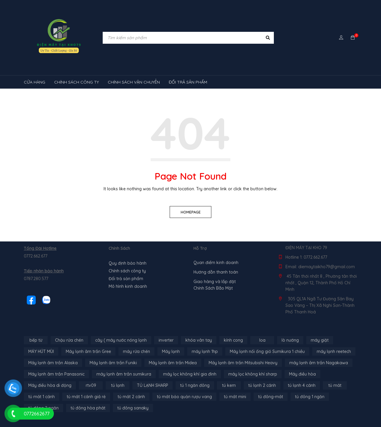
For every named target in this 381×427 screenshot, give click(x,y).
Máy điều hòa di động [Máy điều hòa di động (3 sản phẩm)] (49, 385)
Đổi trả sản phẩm (126, 278)
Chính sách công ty (127, 271)
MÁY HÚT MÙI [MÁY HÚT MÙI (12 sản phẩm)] (41, 351)
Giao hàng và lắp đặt (214, 281)
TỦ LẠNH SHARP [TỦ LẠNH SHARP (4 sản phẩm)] (152, 385)
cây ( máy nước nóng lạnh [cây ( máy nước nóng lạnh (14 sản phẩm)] (121, 340)
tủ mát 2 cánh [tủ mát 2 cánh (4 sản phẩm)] (131, 396)
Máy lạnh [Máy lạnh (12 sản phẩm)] (171, 351)
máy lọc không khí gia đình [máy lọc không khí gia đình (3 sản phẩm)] (189, 374)
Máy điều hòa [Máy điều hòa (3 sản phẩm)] (302, 374)
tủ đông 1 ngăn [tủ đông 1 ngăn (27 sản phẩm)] (309, 396)
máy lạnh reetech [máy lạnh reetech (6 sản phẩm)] (334, 351)
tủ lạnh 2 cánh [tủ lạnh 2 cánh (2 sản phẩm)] (262, 385)
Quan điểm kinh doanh (215, 262)
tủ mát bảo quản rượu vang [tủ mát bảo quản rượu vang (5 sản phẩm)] (184, 396)
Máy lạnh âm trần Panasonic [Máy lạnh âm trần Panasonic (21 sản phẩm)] (56, 374)
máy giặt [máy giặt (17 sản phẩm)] (320, 340)
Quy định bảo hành (127, 263)
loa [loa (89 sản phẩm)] (262, 340)
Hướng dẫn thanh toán (215, 272)
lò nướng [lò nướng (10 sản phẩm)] (290, 340)
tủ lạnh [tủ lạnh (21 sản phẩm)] (117, 385)
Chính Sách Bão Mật (213, 288)
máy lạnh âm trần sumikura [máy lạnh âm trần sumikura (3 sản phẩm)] (123, 374)
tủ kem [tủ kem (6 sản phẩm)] (229, 385)
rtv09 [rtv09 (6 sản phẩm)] (91, 385)
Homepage (191, 212)
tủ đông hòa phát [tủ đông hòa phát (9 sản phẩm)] (88, 408)
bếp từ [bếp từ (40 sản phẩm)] (35, 340)
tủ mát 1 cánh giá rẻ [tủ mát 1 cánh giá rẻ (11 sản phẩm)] (86, 396)
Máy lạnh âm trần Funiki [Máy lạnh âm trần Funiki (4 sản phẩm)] (113, 362)
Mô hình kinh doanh (128, 286)
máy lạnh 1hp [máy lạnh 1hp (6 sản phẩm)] (205, 351)
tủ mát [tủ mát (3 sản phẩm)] (334, 385)
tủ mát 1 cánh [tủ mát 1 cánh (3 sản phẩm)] (41, 396)
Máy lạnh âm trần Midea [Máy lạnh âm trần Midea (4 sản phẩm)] (173, 362)
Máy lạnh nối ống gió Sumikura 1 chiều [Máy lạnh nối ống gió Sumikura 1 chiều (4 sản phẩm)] (267, 351)
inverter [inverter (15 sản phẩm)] (166, 340)
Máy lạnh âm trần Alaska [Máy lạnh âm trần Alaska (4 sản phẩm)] (53, 362)
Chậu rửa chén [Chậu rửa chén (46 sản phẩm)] (69, 340)
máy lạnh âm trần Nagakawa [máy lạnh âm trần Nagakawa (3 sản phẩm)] (318, 362)
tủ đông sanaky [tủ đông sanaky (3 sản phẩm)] (133, 408)
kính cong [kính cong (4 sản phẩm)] (233, 340)
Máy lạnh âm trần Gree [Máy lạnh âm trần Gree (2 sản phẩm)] (88, 351)
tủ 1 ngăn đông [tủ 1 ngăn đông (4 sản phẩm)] (195, 385)
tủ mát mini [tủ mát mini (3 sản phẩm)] (235, 396)
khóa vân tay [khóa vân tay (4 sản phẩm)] (198, 340)
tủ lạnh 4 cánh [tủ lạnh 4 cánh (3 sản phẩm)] (302, 385)
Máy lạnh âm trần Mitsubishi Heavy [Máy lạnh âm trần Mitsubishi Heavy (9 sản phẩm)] (243, 362)
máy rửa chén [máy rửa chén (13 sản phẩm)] (136, 351)
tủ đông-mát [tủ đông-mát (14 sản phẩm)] (270, 396)
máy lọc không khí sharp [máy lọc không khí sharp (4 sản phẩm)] (252, 374)
